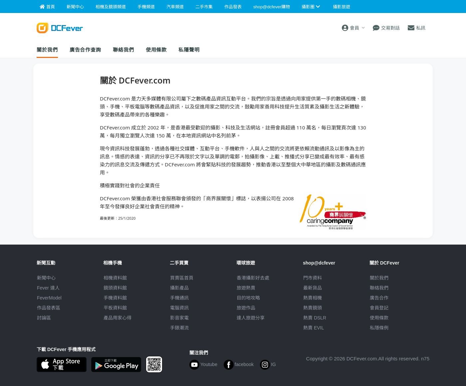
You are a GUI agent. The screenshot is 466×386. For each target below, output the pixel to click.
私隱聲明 (189, 50)
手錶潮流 (179, 327)
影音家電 (179, 317)
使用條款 (156, 50)
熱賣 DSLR (314, 317)
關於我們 (47, 50)
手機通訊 (179, 297)
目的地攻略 (248, 297)
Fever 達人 (48, 287)
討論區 (44, 317)
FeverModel (49, 297)
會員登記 (379, 307)
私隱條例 (379, 327)
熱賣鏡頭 (312, 307)
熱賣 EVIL (313, 327)
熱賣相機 (312, 297)
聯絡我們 (123, 50)
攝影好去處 (253, 278)
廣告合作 (379, 297)
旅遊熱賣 (246, 287)
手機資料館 (115, 297)
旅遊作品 (246, 307)
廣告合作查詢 (85, 50)
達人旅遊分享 (251, 317)
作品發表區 (48, 307)
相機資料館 (115, 278)
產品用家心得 (117, 317)
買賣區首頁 (181, 278)
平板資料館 (115, 307)
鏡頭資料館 (115, 287)
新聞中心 (46, 278)
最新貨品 (312, 287)
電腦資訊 (179, 307)
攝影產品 (179, 287)
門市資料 (312, 278)
